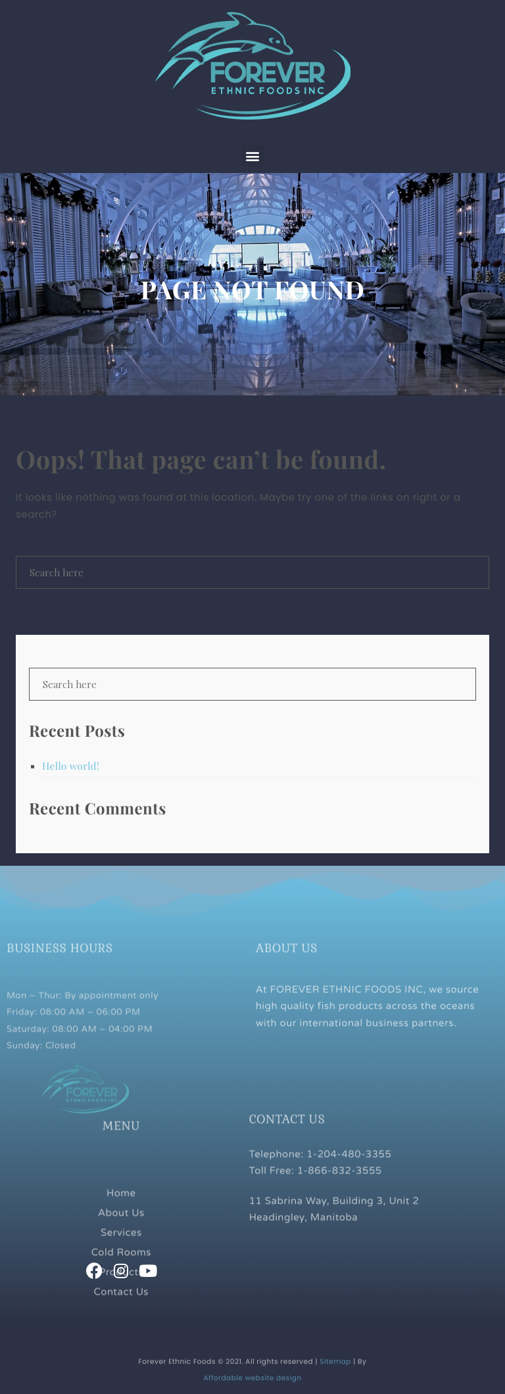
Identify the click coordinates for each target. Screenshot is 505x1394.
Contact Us (121, 1322)
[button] (252, 155)
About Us (121, 1243)
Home (121, 1224)
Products (121, 1302)
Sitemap (335, 1373)
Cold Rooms (121, 1283)
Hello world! (70, 765)
